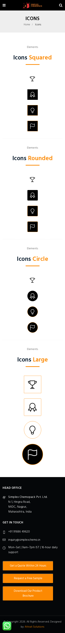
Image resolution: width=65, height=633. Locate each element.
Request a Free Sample (28, 578)
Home (27, 25)
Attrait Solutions (34, 627)
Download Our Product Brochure (28, 593)
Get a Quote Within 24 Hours (28, 565)
